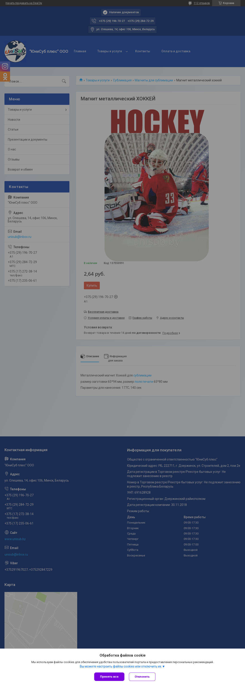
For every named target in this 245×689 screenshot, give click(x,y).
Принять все (109, 676)
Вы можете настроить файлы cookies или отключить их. (121, 666)
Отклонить (142, 676)
